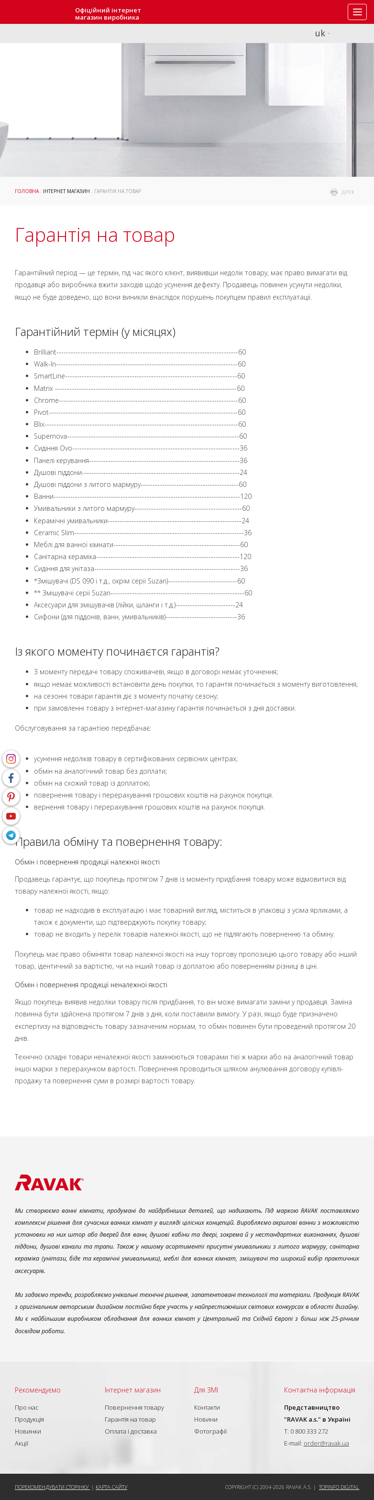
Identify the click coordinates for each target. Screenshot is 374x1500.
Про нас (27, 1407)
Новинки (28, 1431)
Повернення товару (134, 1407)
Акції (21, 1443)
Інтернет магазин (66, 191)
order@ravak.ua (326, 1443)
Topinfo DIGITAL (339, 1486)
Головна (27, 191)
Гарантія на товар (130, 1419)
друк (347, 192)
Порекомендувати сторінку (52, 1486)
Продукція (29, 1419)
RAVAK (35, 12)
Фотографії (210, 1431)
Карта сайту (111, 1486)
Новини (206, 1419)
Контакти (207, 1407)
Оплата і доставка (131, 1431)
